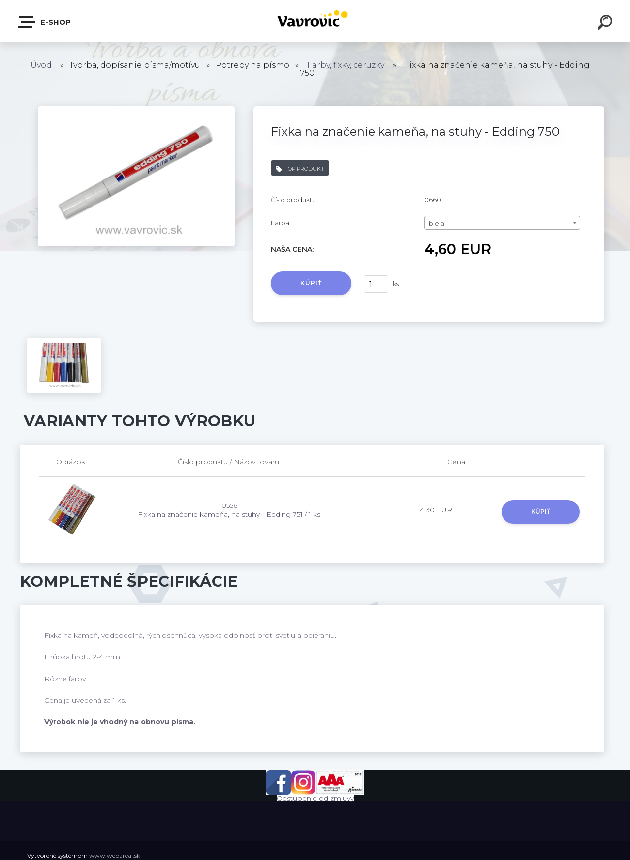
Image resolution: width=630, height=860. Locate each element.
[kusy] (376, 284)
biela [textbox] (436, 223)
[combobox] (502, 223)
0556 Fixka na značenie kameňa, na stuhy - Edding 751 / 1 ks (229, 510)
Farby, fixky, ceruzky (345, 65)
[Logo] (315, 21)
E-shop (45, 22)
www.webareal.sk (114, 855)
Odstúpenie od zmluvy (315, 798)
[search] (606, 23)
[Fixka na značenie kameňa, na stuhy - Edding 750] (136, 109)
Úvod (41, 65)
